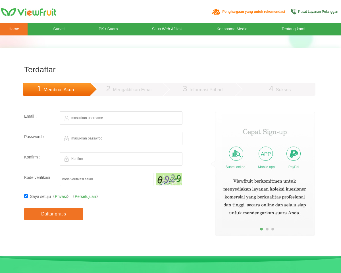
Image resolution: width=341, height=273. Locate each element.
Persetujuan (85, 196)
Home (14, 29)
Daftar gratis (53, 213)
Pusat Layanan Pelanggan (318, 12)
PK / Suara (108, 29)
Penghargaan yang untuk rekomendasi (253, 12)
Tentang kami (293, 29)
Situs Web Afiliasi (167, 29)
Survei (59, 29)
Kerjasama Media (232, 29)
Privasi (61, 196)
